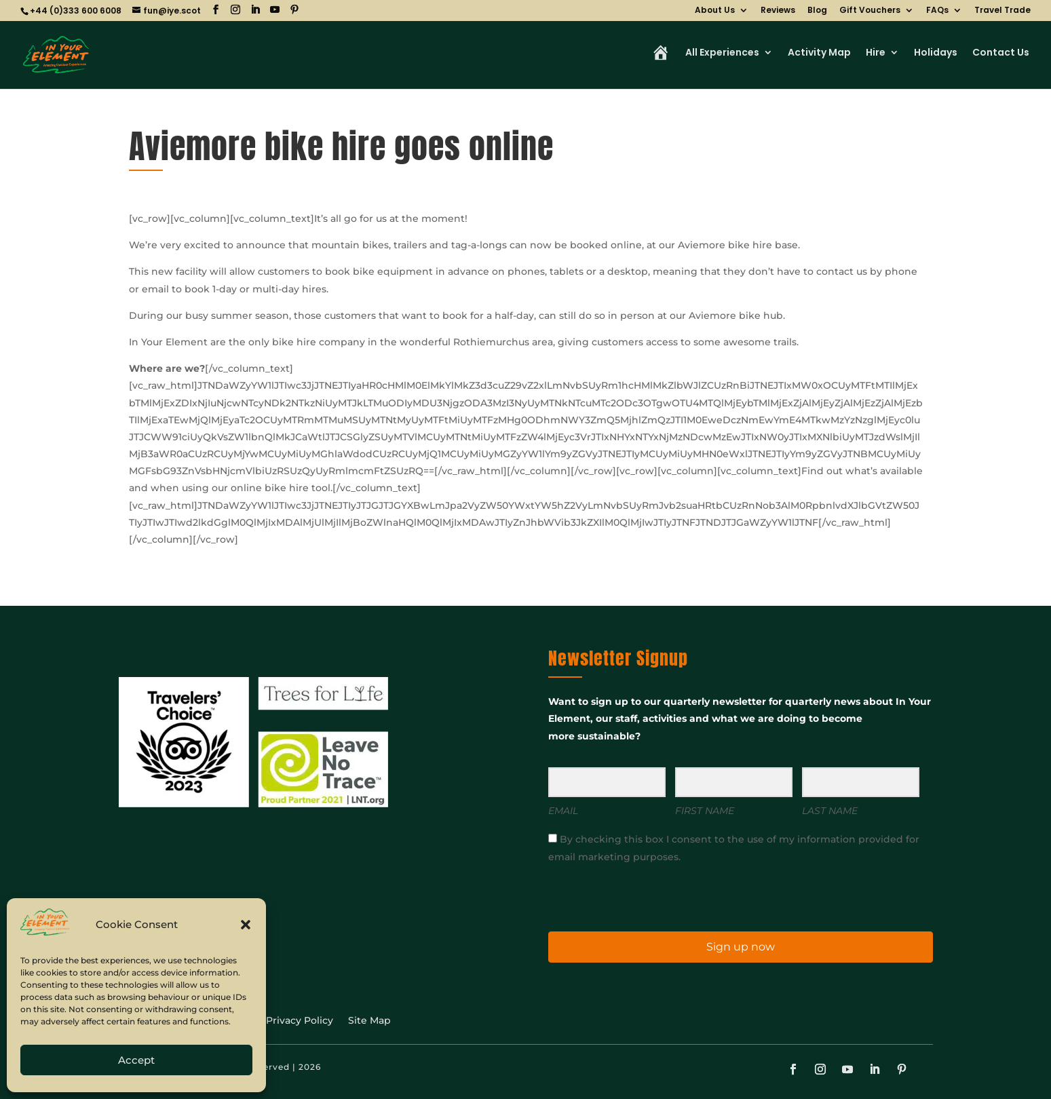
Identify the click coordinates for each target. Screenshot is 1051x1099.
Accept (136, 1060)
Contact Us (1000, 53)
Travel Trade (1002, 11)
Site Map (369, 1021)
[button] (245, 924)
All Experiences (722, 53)
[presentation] (631, 896)
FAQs (937, 11)
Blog (817, 11)
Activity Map (819, 53)
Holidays (935, 53)
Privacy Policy (299, 1021)
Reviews (778, 11)
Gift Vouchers (869, 11)
